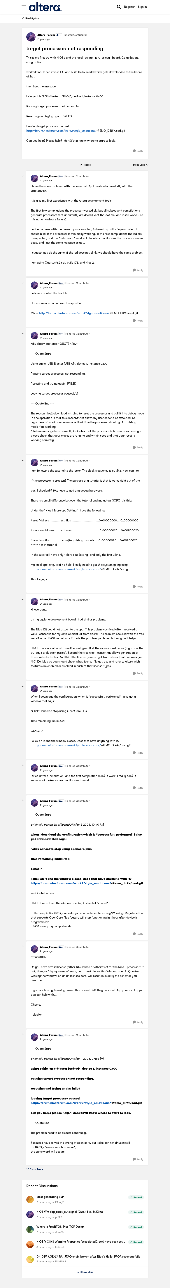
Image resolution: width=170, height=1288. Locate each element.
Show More (34, 1169)
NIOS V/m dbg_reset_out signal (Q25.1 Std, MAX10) (69, 1211)
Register (129, 6)
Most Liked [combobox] (141, 165)
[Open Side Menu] (24, 7)
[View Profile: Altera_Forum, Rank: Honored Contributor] (31, 37)
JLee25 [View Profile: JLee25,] (59, 1232)
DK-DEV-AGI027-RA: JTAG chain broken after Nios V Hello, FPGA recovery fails (88, 1256)
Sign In (142, 6)
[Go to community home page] (45, 6)
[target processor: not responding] (46, 180)
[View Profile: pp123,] (30, 1214)
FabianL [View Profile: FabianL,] (59, 1247)
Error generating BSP (50, 1197)
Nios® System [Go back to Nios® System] (30, 18)
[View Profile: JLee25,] (30, 1229)
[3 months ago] (44, 1247)
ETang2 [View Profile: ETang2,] (59, 1202)
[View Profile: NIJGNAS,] (30, 1259)
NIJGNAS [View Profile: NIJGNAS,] (60, 1261)
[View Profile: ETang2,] (30, 1199)
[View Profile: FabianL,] (30, 1244)
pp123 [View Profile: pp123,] (58, 1217)
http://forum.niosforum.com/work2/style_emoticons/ (61, 130)
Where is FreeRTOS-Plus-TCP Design (60, 1226)
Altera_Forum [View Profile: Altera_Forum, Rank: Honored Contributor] (46, 34)
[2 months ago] (44, 1202)
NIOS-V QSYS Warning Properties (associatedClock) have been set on (79, 1242)
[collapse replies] (23, 176)
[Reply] (138, 150)
